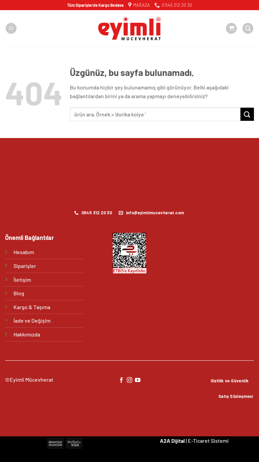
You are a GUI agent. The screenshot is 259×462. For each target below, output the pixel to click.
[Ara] (247, 28)
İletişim (22, 279)
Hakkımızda (26, 334)
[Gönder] (247, 114)
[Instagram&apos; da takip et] (129, 380)
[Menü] (11, 28)
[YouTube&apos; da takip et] (137, 380)
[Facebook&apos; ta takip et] (121, 380)
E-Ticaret (199, 440)
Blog (18, 293)
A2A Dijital (172, 440)
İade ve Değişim (32, 320)
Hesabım (23, 252)
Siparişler (24, 266)
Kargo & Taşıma (31, 307)
